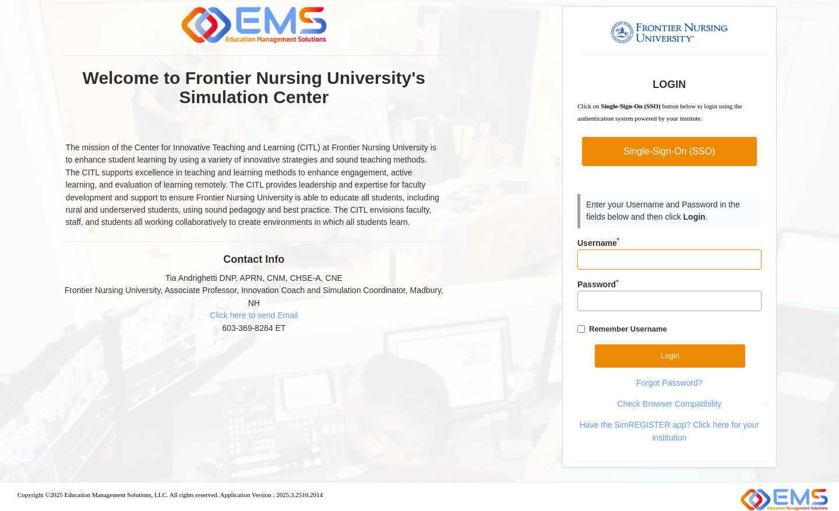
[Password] (669, 301)
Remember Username (628, 329)
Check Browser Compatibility (669, 403)
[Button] (670, 355)
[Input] (669, 259)
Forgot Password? (669, 382)
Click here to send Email (254, 315)
